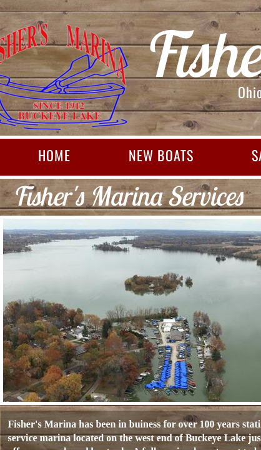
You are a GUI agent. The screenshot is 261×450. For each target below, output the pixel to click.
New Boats (161, 155)
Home (54, 155)
